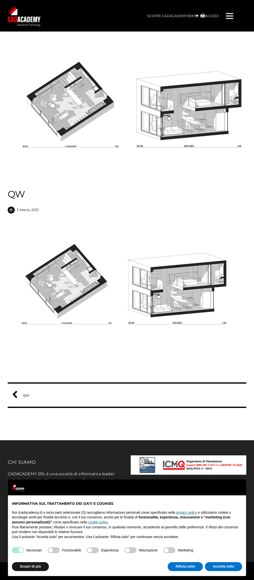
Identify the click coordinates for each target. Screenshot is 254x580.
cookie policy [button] (98, 522)
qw (22, 395)
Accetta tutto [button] (223, 566)
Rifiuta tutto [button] (185, 566)
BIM (191, 16)
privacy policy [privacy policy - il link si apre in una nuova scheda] (186, 512)
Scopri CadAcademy (167, 16)
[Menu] (230, 15)
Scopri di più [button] (30, 566)
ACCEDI (212, 16)
